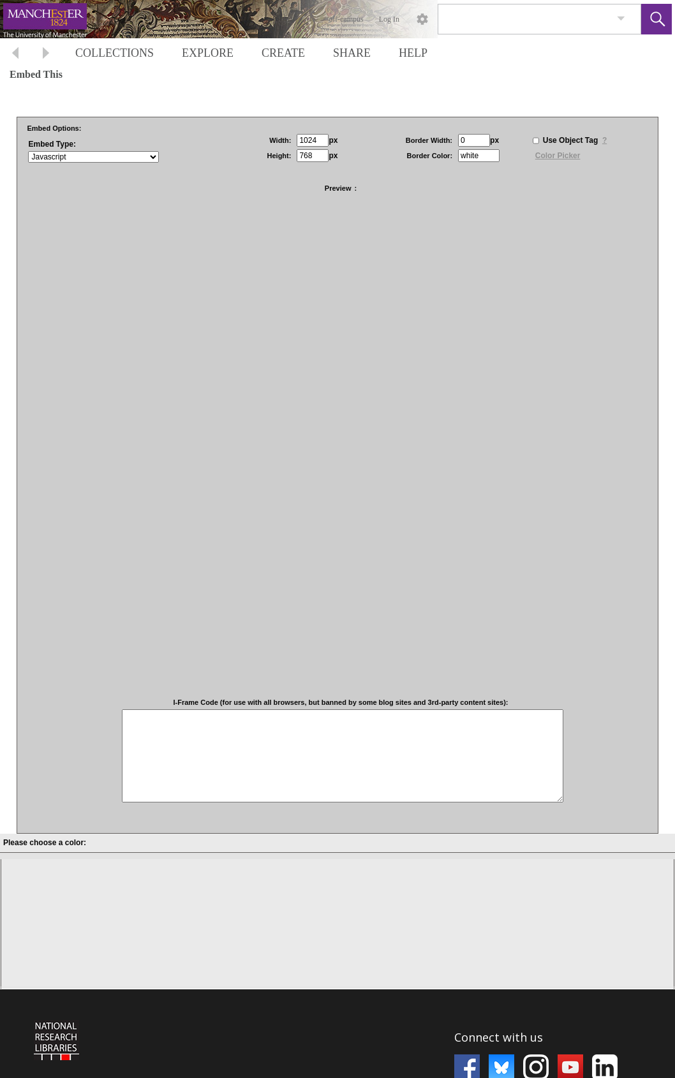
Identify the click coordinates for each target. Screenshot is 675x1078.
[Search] (524, 19)
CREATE (283, 53)
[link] (621, 19)
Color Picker (558, 155)
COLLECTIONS (114, 53)
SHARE (352, 53)
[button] (656, 19)
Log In (389, 19)
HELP (413, 53)
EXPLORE (208, 53)
